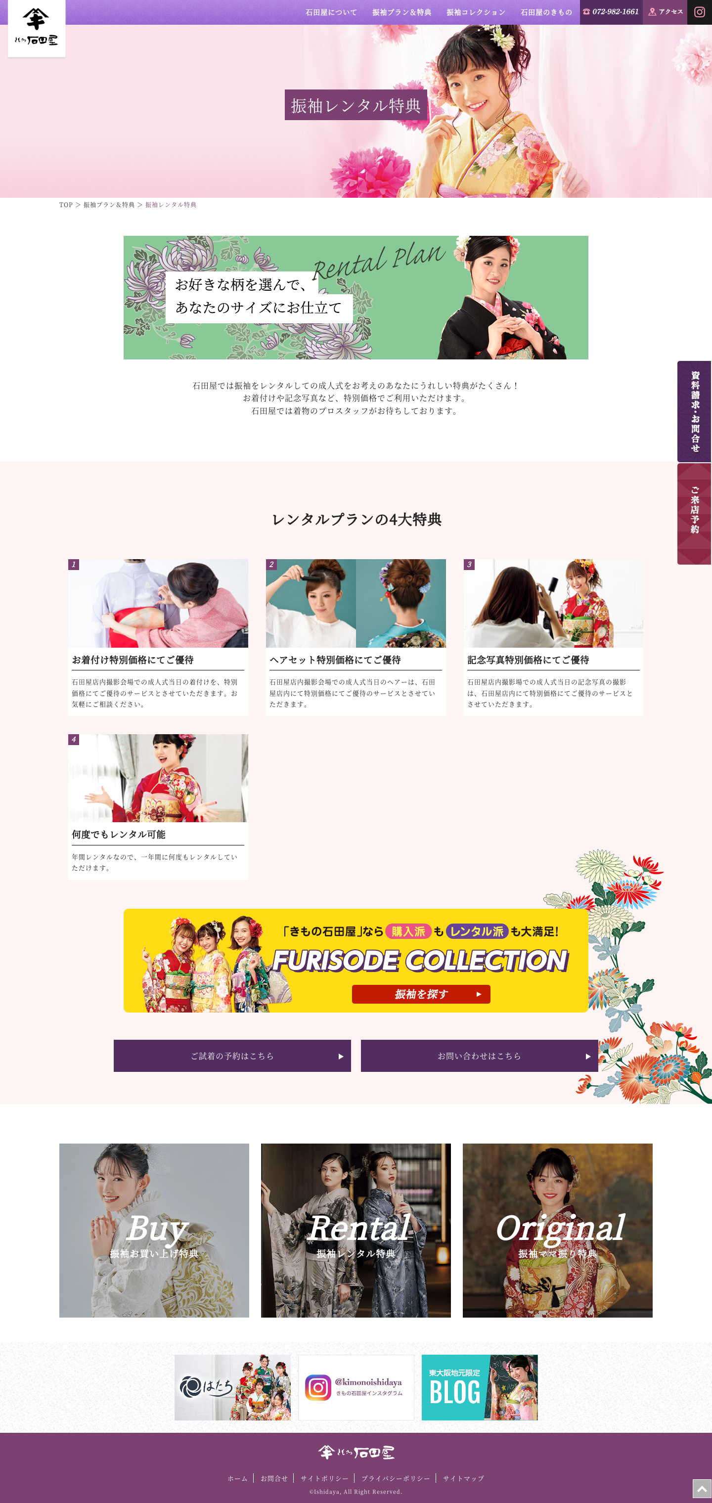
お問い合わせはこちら (480, 1055)
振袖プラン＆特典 (402, 12)
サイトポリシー (325, 1478)
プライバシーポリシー (396, 1478)
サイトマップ (464, 1478)
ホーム (237, 1478)
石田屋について (331, 12)
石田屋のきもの (547, 12)
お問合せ (274, 1478)
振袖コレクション (476, 12)
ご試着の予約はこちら (232, 1055)
